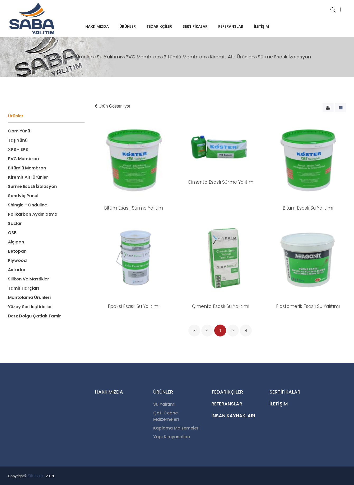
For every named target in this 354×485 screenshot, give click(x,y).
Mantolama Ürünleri (29, 297)
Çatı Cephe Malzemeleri (166, 416)
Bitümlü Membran (184, 56)
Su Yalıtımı (109, 56)
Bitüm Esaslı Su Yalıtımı (308, 208)
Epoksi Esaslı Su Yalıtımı (133, 306)
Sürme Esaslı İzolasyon (284, 56)
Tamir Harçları (23, 288)
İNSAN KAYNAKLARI (233, 415)
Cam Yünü (19, 131)
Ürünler (84, 56)
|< (194, 330)
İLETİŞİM (261, 26)
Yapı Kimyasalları (171, 437)
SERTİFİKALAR (195, 26)
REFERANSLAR (230, 26)
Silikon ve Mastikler (28, 279)
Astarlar (17, 270)
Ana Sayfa (56, 56)
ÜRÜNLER (127, 26)
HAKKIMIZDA (97, 26)
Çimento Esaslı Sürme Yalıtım (220, 182)
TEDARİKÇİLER (159, 26)
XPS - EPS (18, 149)
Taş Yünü (17, 140)
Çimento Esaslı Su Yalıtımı (220, 306)
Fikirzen (36, 475)
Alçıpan (16, 242)
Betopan (17, 251)
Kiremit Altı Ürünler (231, 56)
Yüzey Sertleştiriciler (30, 307)
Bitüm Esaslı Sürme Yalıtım (133, 208)
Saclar (15, 223)
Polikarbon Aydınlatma (32, 214)
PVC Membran (142, 56)
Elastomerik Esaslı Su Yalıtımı (308, 306)
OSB (12, 233)
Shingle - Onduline (27, 205)
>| (245, 330)
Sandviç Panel (23, 196)
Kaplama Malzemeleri (176, 428)
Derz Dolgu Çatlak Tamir (34, 316)
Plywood (17, 260)
